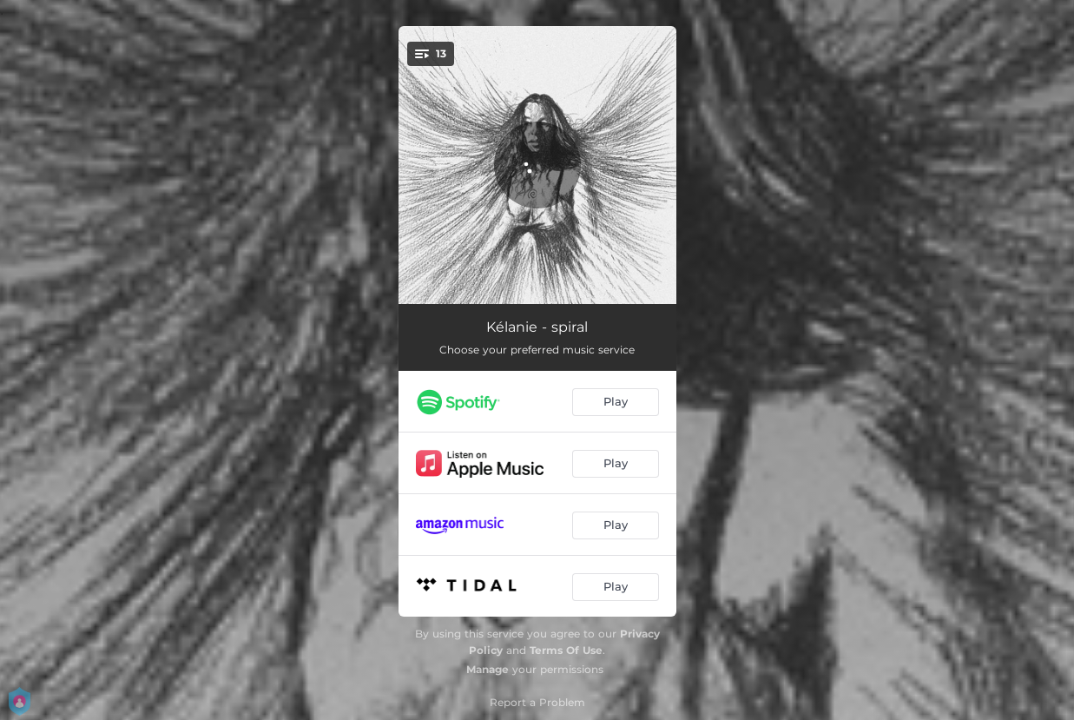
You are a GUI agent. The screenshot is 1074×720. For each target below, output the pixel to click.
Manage (487, 669)
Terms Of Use (566, 650)
